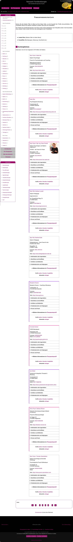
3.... (3, 33)
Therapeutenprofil (51, 84)
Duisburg (4, 88)
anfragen (46, 91)
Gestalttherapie (6, 182)
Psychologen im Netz (37, 529)
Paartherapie (5, 167)
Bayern (4, 96)
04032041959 (38, 335)
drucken (45, 89)
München (4, 58)
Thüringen (5, 132)
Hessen (4, 109)
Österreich (5, 140)
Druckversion (38, 512)
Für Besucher (5, 8)
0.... (3, 25)
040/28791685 (38, 468)
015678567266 (37, 292)
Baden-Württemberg (7, 94)
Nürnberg (4, 85)
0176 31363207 (37, 109)
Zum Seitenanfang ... (67, 524)
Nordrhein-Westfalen (7, 117)
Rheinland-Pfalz (6, 119)
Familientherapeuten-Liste (64, 11)
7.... (3, 43)
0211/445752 (38, 155)
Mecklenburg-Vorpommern (8, 111)
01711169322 (36, 336)
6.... (3, 40)
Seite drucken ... (5, 524)
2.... (3, 30)
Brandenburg (5, 101)
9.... (3, 48)
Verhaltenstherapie (6, 177)
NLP (3, 199)
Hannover (5, 83)
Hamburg (4, 56)
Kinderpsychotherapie (7, 194)
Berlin (4, 53)
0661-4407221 (38, 249)
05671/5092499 (39, 420)
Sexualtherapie (6, 170)
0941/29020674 (39, 66)
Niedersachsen (6, 115)
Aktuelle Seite (25, 11)
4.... (3, 35)
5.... (3, 38)
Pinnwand (36, 8)
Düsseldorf (5, 68)
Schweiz (4, 142)
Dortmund (5, 73)
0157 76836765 (37, 382)
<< (32, 505)
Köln (3, 61)
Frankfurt (4, 63)
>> (55, 505)
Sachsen (4, 124)
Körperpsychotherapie (7, 192)
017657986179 (37, 203)
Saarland (4, 122)
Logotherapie (5, 185)
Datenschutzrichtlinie (36, 540)
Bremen (4, 78)
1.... (3, 28)
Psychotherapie (6, 165)
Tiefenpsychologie (6, 187)
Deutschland (5, 138)
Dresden (4, 81)
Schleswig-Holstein (6, 129)
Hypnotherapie (6, 175)
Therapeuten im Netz (25, 529)
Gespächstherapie (6, 180)
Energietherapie (6, 197)
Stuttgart (4, 66)
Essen (4, 76)
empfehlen (50, 89)
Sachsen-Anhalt (6, 127)
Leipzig (4, 71)
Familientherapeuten (7, 20)
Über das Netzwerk (27, 8)
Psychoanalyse (6, 189)
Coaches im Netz (49, 529)
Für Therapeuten (15, 8)
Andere (4, 145)
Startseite (10, 11)
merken (40, 89)
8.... (3, 45)
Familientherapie (6, 172)
